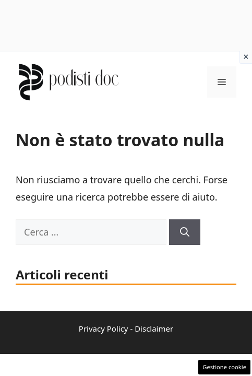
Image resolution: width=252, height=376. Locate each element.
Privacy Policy (103, 328)
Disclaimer (154, 328)
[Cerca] (184, 232)
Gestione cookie (224, 367)
